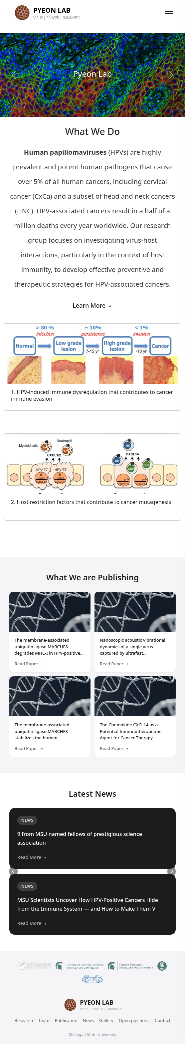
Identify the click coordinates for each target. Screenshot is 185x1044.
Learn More (92, 305)
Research (24, 1020)
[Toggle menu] (169, 14)
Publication (66, 1020)
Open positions (134, 1020)
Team (43, 1020)
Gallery (106, 1020)
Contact (162, 1020)
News (88, 1020)
